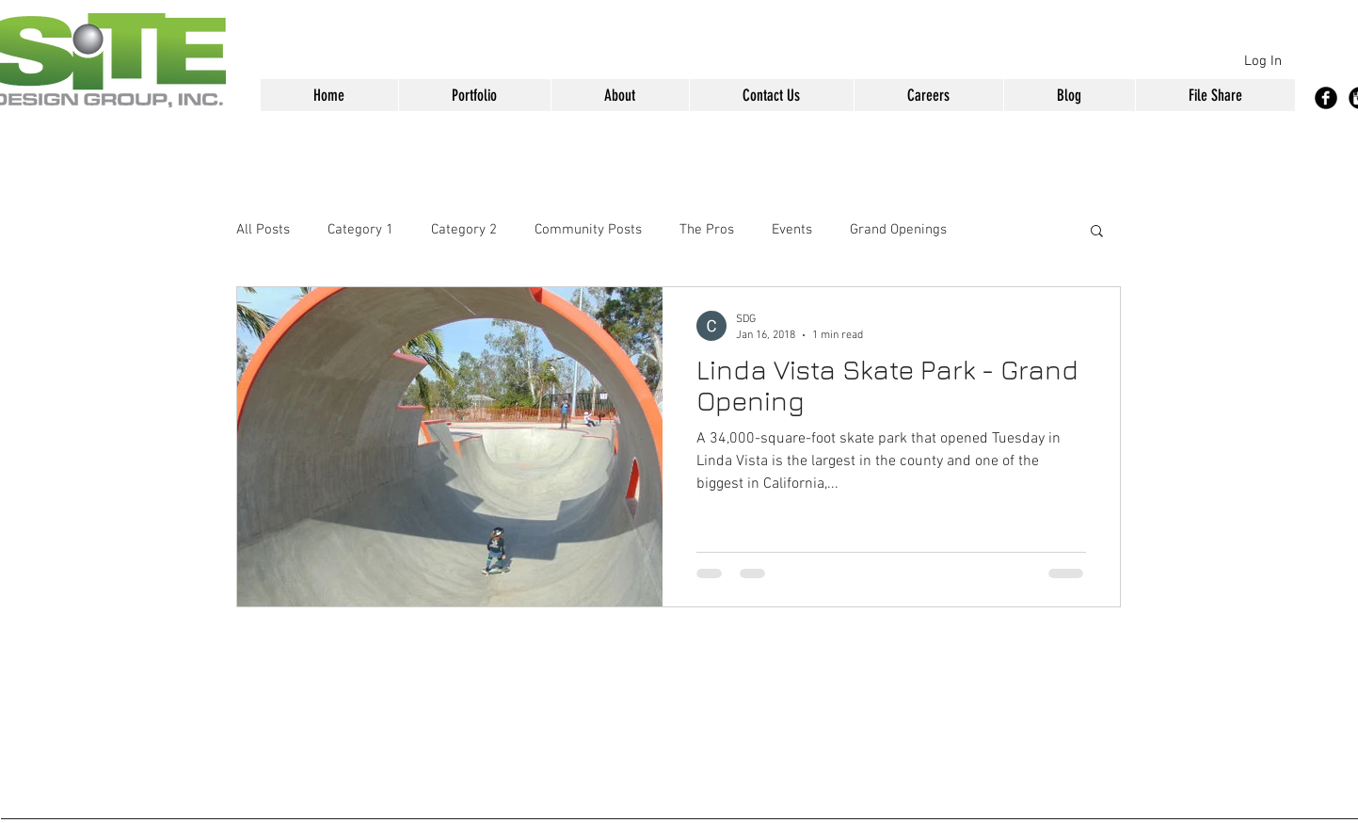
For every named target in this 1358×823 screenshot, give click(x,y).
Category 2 (464, 229)
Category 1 (360, 229)
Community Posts (588, 229)
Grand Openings (898, 229)
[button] (474, 95)
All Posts (263, 229)
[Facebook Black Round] (1326, 98)
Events (792, 229)
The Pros (706, 229)
